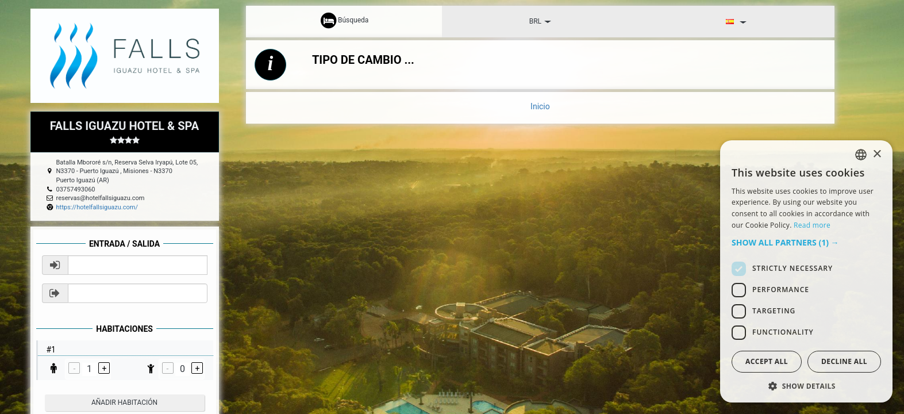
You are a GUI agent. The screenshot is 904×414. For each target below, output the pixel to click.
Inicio (540, 106)
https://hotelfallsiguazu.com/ (97, 207)
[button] (806, 242)
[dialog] (806, 271)
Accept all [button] (766, 361)
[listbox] (861, 154)
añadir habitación (124, 402)
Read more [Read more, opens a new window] (812, 225)
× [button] (876, 154)
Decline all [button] (844, 361)
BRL (540, 21)
